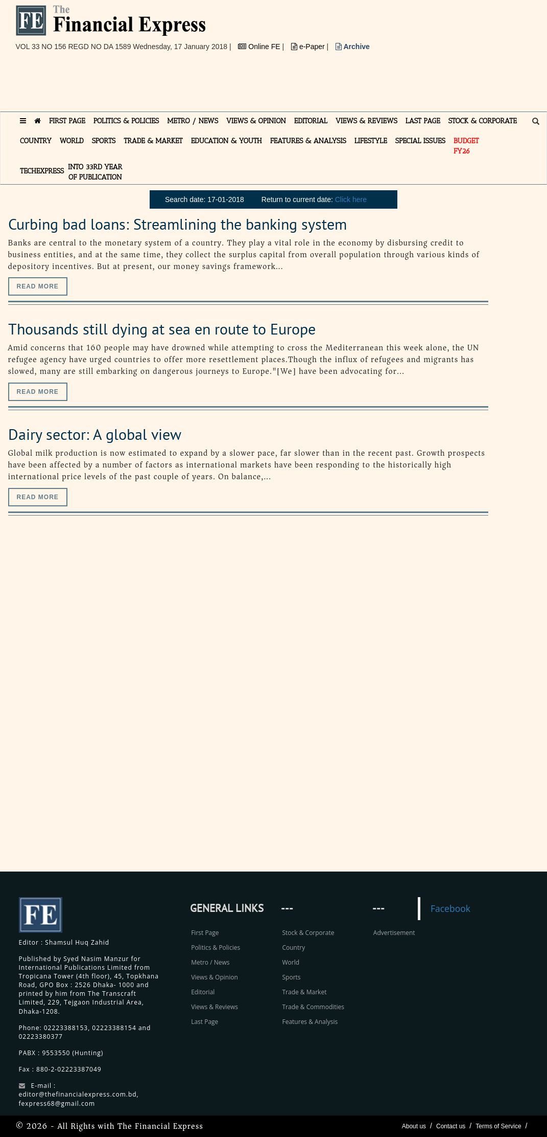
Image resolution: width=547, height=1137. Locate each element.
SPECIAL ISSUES (420, 141)
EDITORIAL (310, 121)
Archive (353, 46)
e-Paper (309, 46)
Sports (291, 977)
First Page (205, 932)
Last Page (204, 1021)
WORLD (72, 141)
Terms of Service (498, 1126)
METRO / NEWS (192, 121)
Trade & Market (304, 992)
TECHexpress (42, 171)
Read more (38, 286)
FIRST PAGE (67, 121)
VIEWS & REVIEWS (366, 121)
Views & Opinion (214, 977)
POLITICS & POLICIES (126, 121)
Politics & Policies (215, 947)
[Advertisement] (202, 85)
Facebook (450, 908)
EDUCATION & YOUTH (226, 141)
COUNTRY (36, 141)
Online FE (260, 46)
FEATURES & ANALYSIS (308, 141)
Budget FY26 (466, 146)
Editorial (203, 992)
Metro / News (210, 962)
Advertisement (394, 932)
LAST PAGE (423, 121)
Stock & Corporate (308, 932)
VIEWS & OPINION (256, 121)
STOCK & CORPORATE (482, 121)
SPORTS (104, 141)
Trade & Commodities (313, 1006)
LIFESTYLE (370, 141)
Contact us (450, 1126)
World (290, 962)
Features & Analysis (310, 1021)
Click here (351, 199)
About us (414, 1126)
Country (293, 947)
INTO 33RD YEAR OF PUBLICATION (95, 172)
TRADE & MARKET (153, 141)
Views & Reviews (214, 1006)
